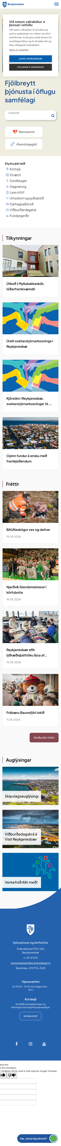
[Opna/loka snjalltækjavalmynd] (56, 4)
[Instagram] (31, 1044)
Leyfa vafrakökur (30, 59)
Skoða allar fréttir (44, 737)
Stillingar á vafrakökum (30, 67)
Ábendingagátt (26, 144)
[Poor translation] (12, 1075)
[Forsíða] (13, 4)
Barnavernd (26, 132)
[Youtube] (44, 1044)
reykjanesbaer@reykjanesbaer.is (30, 963)
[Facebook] (17, 1044)
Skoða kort (30, 1016)
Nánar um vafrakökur (19, 50)
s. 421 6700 (30, 957)
